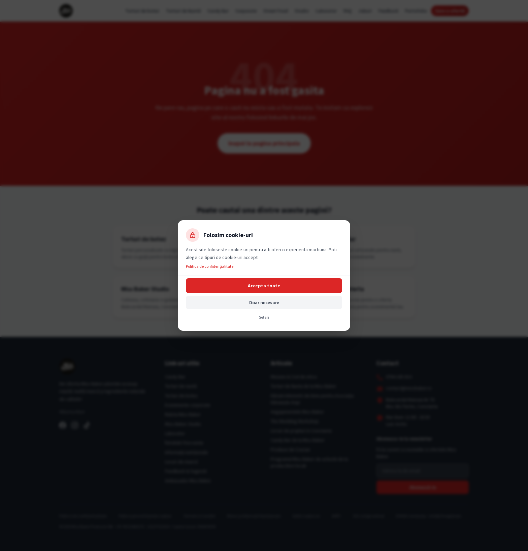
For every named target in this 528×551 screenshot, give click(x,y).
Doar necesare (264, 302)
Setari (264, 317)
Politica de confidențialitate (209, 266)
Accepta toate (264, 286)
